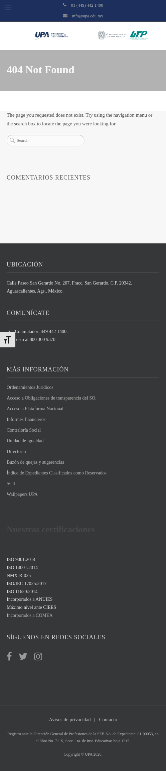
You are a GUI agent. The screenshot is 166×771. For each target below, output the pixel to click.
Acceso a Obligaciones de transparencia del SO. (52, 398)
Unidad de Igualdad (25, 440)
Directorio (16, 451)
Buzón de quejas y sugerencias (35, 462)
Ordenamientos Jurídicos (30, 387)
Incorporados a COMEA (30, 615)
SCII (11, 483)
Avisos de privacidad (70, 719)
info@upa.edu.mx (87, 15)
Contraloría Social (24, 430)
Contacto (108, 719)
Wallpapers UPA (22, 494)
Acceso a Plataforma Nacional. (35, 408)
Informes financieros (26, 419)
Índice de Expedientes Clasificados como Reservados (57, 472)
